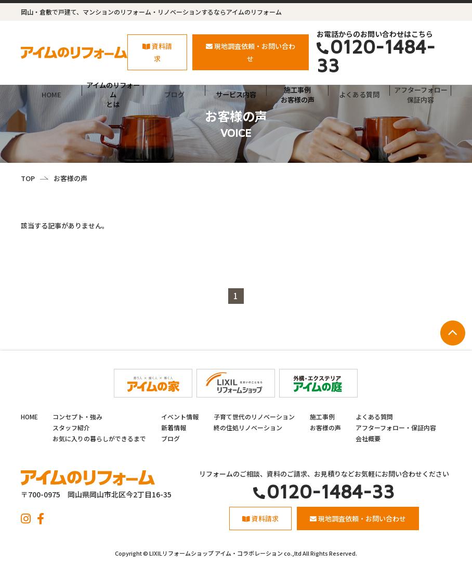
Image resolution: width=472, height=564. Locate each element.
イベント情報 (180, 416)
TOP (28, 178)
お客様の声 (325, 427)
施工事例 (322, 416)
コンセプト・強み (77, 416)
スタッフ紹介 (71, 427)
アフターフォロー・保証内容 (396, 427)
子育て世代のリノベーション (254, 416)
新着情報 (173, 427)
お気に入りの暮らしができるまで (99, 438)
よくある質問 (359, 94)
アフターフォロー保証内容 (421, 94)
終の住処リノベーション (248, 427)
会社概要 (368, 438)
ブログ (174, 94)
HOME (51, 94)
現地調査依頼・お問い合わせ (250, 52)
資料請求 (157, 52)
